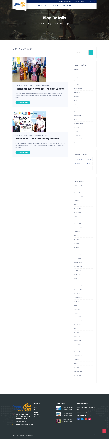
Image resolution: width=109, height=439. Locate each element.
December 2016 (78, 321)
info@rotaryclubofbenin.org (65, 1)
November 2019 (78, 220)
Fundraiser (44, 135)
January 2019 (77, 259)
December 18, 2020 (68, 415)
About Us (47, 6)
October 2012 (77, 375)
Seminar (76, 131)
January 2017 (77, 317)
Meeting (76, 119)
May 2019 (76, 243)
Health (75, 112)
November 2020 (78, 189)
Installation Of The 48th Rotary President (38, 138)
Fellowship (76, 96)
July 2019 (76, 235)
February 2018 (77, 282)
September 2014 (78, 356)
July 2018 (76, 278)
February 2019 (77, 255)
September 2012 (78, 379)
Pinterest (78, 168)
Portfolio (70, 6)
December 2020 (78, 185)
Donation (76, 81)
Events (36, 412)
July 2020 (76, 204)
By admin (19, 85)
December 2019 (78, 216)
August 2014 (77, 359)
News (63, 6)
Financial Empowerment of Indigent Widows (40, 88)
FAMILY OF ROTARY (68, 407)
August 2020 (77, 200)
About (35, 407)
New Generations (78, 123)
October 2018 (77, 270)
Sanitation (76, 127)
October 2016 (77, 324)
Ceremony (38, 135)
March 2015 (77, 336)
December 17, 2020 (68, 421)
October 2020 (77, 193)
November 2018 (78, 266)
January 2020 (77, 212)
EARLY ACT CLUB (67, 413)
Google (88, 163)
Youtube (88, 168)
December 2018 (78, 262)
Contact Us (55, 6)
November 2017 (78, 290)
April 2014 (76, 367)
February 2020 (77, 208)
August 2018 (77, 274)
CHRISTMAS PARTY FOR (68, 419)
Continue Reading (23, 102)
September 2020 (78, 197)
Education (76, 84)
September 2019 (78, 228)
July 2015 (76, 328)
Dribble (78, 163)
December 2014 (78, 348)
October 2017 (77, 293)
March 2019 (77, 251)
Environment (77, 92)
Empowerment (78, 88)
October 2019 (77, 224)
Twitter (88, 159)
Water (75, 143)
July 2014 (76, 363)
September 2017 (78, 297)
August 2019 (77, 231)
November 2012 (78, 371)
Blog (35, 409)
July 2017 (76, 305)
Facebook (78, 159)
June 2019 (76, 239)
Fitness (76, 100)
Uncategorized (78, 139)
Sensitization (77, 135)
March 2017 (77, 309)
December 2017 (78, 286)
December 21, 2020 (68, 409)
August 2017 (77, 301)
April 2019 (76, 247)
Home (39, 6)
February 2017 (77, 313)
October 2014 (77, 352)
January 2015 (77, 344)
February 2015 (77, 340)
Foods (75, 104)
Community (38, 85)
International (77, 115)
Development (46, 85)
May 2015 (76, 332)
